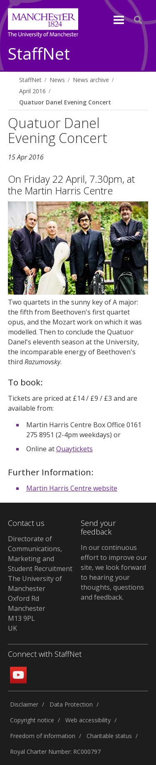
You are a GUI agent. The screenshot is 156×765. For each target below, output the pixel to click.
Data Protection (71, 704)
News (57, 80)
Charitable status (109, 736)
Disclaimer (24, 704)
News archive (91, 80)
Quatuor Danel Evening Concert (65, 102)
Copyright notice (32, 720)
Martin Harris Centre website (71, 488)
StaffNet (39, 54)
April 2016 (32, 91)
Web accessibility (88, 720)
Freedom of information (42, 736)
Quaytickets (74, 448)
